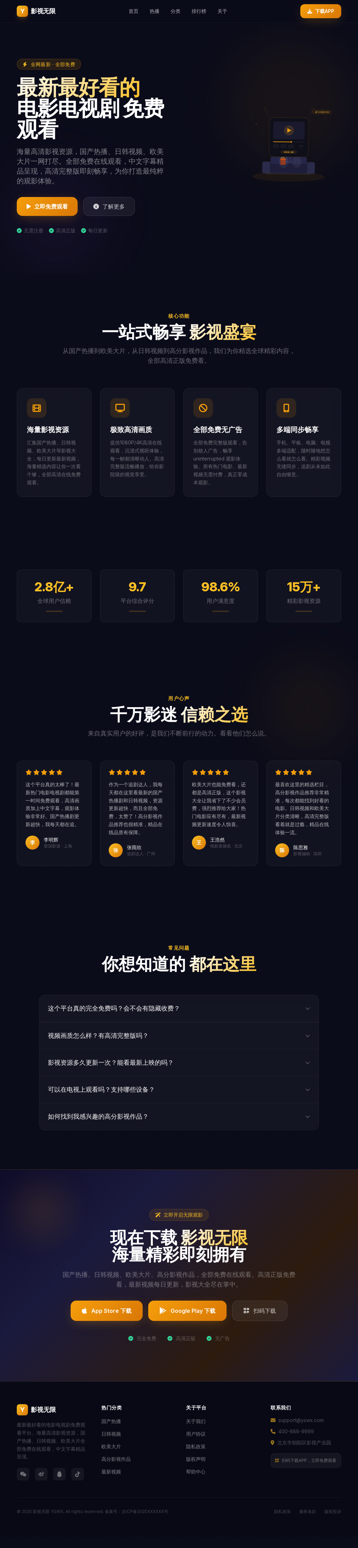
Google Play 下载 (187, 1313)
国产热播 (111, 1424)
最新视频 (111, 1474)
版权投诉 (332, 1514)
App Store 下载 (106, 1313)
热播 (154, 11)
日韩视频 (111, 1437)
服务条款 (307, 1514)
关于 (222, 11)
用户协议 (196, 1437)
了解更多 (109, 206)
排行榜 (199, 11)
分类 (175, 11)
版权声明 (196, 1462)
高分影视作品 (116, 1462)
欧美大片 (111, 1449)
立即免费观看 (47, 206)
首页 (133, 11)
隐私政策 (196, 1449)
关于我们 (196, 1424)
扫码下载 (260, 1313)
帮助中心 (196, 1474)
